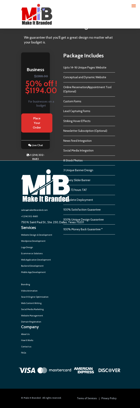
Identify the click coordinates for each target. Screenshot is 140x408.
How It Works (27, 340)
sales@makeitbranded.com (34, 210)
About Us (25, 334)
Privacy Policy (109, 398)
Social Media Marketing (32, 309)
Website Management (32, 315)
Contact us (26, 346)
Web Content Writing (31, 303)
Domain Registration (31, 321)
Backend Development (32, 266)
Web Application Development (36, 259)
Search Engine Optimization (35, 297)
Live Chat (35, 145)
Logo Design (27, 247)
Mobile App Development (33, 272)
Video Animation (29, 290)
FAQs (23, 352)
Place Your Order (37, 122)
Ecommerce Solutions (32, 253)
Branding (25, 284)
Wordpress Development (33, 241)
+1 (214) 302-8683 (35, 157)
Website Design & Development (36, 235)
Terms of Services (87, 398)
